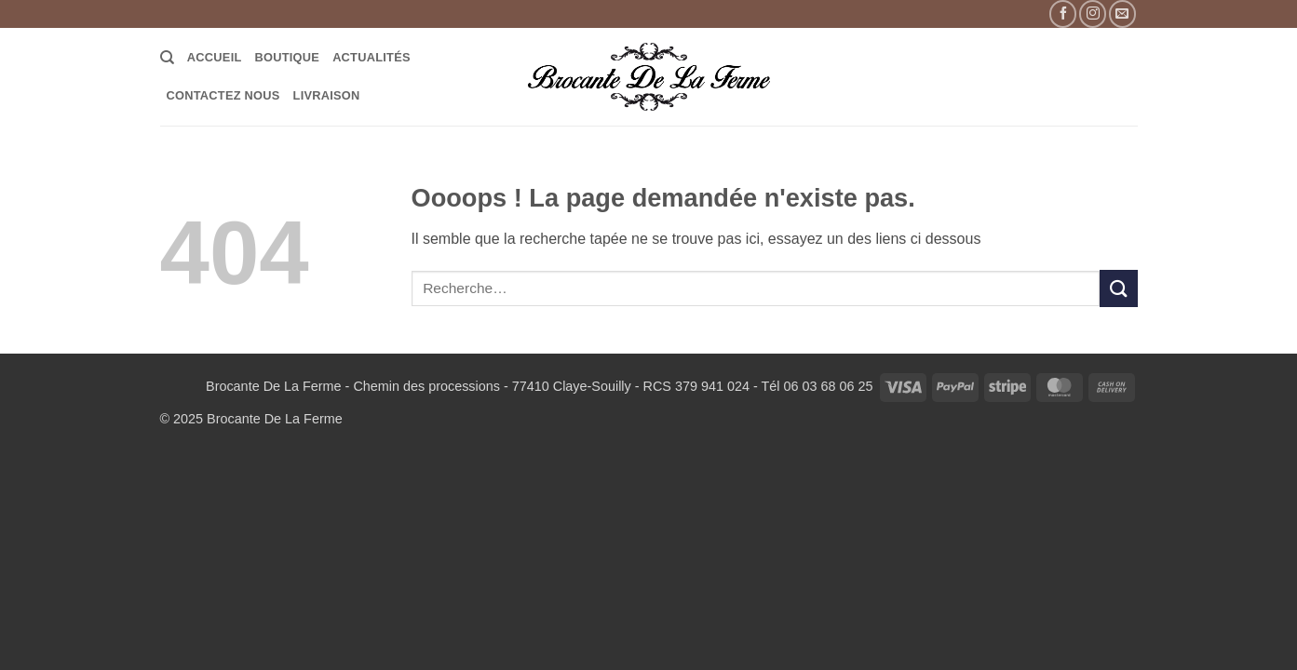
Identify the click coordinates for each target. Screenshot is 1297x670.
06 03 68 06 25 (827, 386)
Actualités (371, 57)
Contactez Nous (223, 95)
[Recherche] (167, 57)
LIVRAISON (326, 95)
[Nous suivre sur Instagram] (1092, 13)
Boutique (287, 57)
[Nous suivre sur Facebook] (1062, 13)
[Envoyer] (1118, 288)
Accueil (214, 57)
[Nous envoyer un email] (1122, 13)
